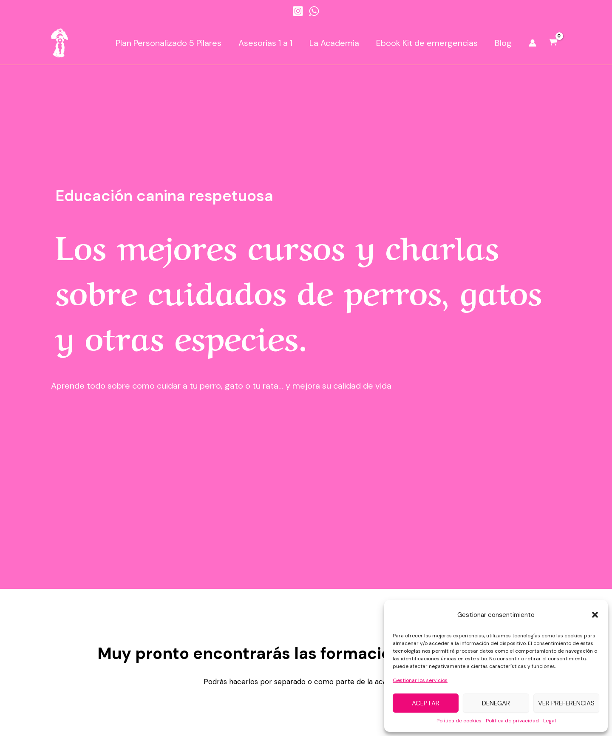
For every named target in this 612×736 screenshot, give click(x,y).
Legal (549, 720)
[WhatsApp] (314, 11)
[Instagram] (297, 11)
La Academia (334, 42)
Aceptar (425, 703)
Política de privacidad (512, 720)
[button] (595, 615)
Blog (503, 42)
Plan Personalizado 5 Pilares (168, 42)
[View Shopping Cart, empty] (553, 43)
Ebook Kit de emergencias (427, 42)
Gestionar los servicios (420, 680)
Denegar (496, 703)
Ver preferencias (566, 703)
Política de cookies (459, 720)
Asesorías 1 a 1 (265, 42)
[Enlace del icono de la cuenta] (532, 43)
